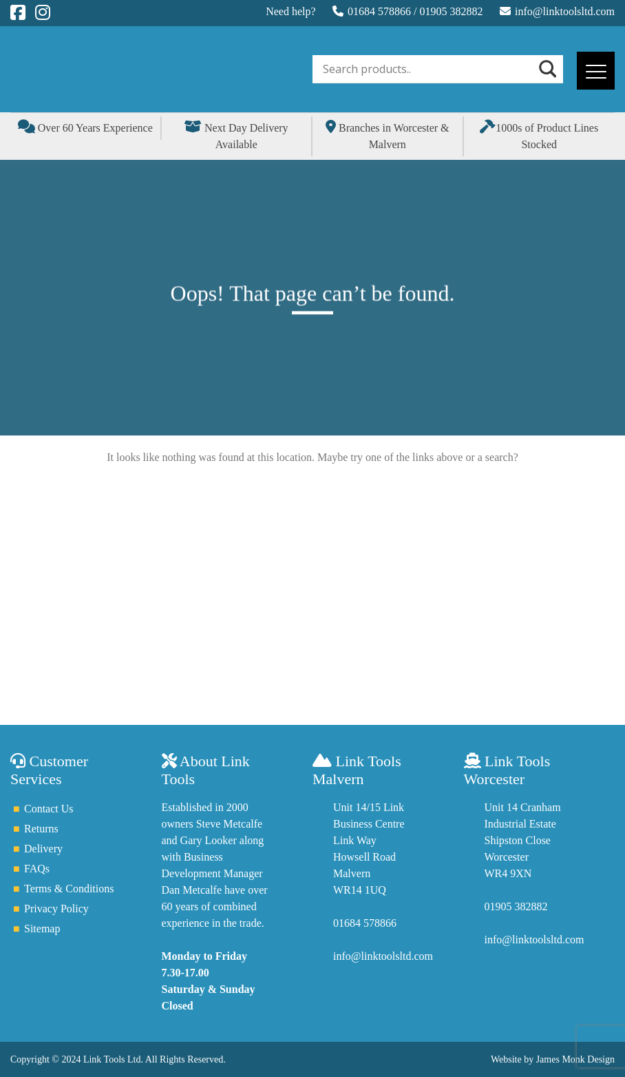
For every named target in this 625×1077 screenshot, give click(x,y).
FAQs (37, 868)
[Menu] (596, 71)
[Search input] (428, 69)
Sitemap (42, 928)
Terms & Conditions (69, 888)
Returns (41, 828)
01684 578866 (379, 11)
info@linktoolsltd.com (565, 11)
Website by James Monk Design (553, 1059)
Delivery (43, 848)
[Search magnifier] (546, 69)
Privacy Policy (56, 908)
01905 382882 (451, 11)
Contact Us (49, 808)
